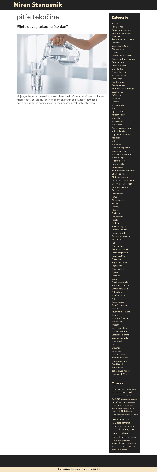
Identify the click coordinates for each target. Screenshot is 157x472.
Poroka (115, 219)
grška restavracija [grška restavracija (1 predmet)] (124, 405)
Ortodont (116, 190)
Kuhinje (115, 141)
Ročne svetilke (118, 256)
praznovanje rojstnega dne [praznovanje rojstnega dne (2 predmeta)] (121, 424)
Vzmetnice (116, 351)
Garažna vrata (118, 82)
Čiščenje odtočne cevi (122, 55)
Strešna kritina (118, 295)
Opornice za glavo (120, 187)
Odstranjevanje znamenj (123, 180)
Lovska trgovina (119, 151)
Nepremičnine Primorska (123, 170)
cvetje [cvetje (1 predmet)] (113, 396)
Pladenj (115, 206)
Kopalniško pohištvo (121, 134)
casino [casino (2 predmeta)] (131, 392)
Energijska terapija (120, 72)
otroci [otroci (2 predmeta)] (125, 419)
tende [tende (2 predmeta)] (115, 437)
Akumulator (117, 26)
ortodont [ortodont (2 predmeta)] (117, 419)
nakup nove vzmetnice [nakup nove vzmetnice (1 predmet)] (131, 414)
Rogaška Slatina (119, 262)
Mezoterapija (118, 157)
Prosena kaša (118, 239)
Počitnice (116, 213)
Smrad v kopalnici (120, 288)
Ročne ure (116, 259)
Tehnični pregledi (120, 305)
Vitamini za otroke (120, 338)
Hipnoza (115, 101)
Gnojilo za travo (119, 85)
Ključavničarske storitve (123, 128)
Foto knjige (117, 78)
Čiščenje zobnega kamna (123, 59)
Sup (114, 298)
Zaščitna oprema (119, 354)
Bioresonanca (118, 49)
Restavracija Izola (120, 252)
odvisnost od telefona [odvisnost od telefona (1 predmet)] (118, 417)
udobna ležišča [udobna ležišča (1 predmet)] (126, 440)
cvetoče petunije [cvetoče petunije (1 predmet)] (120, 396)
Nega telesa (117, 167)
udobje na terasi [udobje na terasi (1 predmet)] (116, 440)
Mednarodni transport (122, 154)
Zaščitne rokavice (120, 357)
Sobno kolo (117, 292)
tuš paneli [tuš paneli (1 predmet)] (133, 437)
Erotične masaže (119, 75)
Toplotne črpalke (120, 318)
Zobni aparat (118, 367)
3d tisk (115, 23)
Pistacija (115, 203)
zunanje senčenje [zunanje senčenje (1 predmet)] (122, 449)
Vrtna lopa (116, 347)
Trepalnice (117, 324)
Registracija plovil (120, 249)
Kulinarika (116, 144)
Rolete (115, 272)
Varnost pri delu (119, 328)
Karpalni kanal (118, 114)
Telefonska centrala (121, 311)
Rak (113, 242)
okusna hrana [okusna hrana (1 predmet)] (128, 417)
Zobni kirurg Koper (121, 370)
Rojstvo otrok (118, 269)
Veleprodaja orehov (121, 334)
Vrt (113, 344)
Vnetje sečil (117, 341)
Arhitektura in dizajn (121, 30)
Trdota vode (117, 321)
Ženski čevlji (117, 364)
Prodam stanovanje (121, 236)
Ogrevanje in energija (122, 183)
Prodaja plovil (118, 233)
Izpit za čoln (117, 111)
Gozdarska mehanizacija (123, 88)
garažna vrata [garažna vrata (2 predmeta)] (119, 402)
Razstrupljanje (118, 246)
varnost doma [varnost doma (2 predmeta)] (119, 443)
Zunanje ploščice (120, 374)
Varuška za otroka (120, 331)
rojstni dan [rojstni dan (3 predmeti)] (120, 433)
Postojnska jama (119, 226)
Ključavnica (117, 124)
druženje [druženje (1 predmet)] (123, 399)
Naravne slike (118, 164)
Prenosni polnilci (119, 229)
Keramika (116, 118)
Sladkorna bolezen (120, 285)
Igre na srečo (118, 105)
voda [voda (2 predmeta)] (124, 446)
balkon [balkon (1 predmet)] (127, 390)
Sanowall (116, 275)
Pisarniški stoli (118, 200)
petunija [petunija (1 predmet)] (131, 420)
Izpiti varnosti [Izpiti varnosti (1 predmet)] (122, 408)
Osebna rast (117, 193)
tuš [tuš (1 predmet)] (129, 437)
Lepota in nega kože (121, 147)
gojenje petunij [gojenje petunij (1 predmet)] (132, 402)
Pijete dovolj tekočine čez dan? (42, 26)
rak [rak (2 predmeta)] (118, 429)
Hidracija (116, 98)
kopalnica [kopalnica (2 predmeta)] (123, 411)
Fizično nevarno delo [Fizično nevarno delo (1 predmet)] (132, 399)
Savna (114, 279)
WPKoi (96, 469)
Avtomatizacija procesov (123, 39)
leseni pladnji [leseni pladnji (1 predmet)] (120, 414)
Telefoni (115, 308)
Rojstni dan (117, 265)
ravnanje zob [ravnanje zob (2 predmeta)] (128, 429)
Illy (113, 108)
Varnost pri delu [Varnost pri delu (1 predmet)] (132, 443)
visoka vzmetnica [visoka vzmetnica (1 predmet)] (116, 447)
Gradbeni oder (118, 92)
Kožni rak (116, 137)
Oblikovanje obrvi (120, 177)
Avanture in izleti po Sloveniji (121, 34)
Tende (115, 315)
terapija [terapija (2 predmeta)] (123, 437)
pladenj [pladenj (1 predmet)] (114, 423)
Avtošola (116, 42)
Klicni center (117, 121)
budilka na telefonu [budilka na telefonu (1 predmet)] (121, 393)
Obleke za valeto (119, 173)
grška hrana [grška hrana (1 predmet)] (115, 405)
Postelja (115, 223)
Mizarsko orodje (119, 160)
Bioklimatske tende (121, 46)
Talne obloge (118, 302)
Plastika (115, 210)
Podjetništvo (118, 216)
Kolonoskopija (118, 131)
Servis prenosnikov (120, 282)
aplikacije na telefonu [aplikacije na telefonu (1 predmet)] (118, 390)
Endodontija (117, 69)
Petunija (115, 196)
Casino (115, 52)
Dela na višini (118, 62)
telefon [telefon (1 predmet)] (130, 434)
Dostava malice (119, 65)
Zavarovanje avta (119, 361)
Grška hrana (117, 95)
